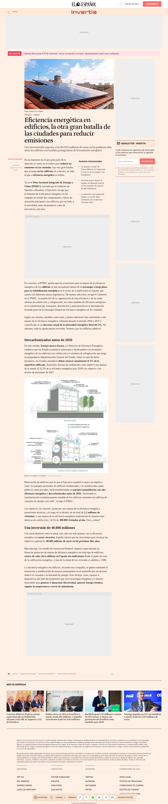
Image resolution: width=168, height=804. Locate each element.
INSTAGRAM (90, 785)
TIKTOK (88, 789)
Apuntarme (147, 161)
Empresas (28, 115)
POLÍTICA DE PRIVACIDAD (131, 781)
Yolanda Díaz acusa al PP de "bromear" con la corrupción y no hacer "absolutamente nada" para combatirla (71, 53)
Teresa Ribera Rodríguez (66, 674)
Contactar (56, 769)
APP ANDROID (23, 781)
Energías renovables (28, 674)
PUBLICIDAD (56, 785)
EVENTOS (55, 781)
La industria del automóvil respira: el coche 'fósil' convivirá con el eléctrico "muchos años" (92, 198)
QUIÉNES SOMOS (24, 785)
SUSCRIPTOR (56, 789)
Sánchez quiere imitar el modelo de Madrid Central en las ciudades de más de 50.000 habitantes (92, 184)
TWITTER (89, 777)
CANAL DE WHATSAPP (26, 789)
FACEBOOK (90, 781)
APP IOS (20, 777)
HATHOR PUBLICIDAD (60, 777)
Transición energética (46, 674)
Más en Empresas (16, 684)
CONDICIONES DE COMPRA (131, 785)
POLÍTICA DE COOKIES (129, 789)
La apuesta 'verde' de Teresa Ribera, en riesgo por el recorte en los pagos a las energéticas (93, 170)
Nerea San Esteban (15, 159)
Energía (15, 674)
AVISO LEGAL (125, 777)
